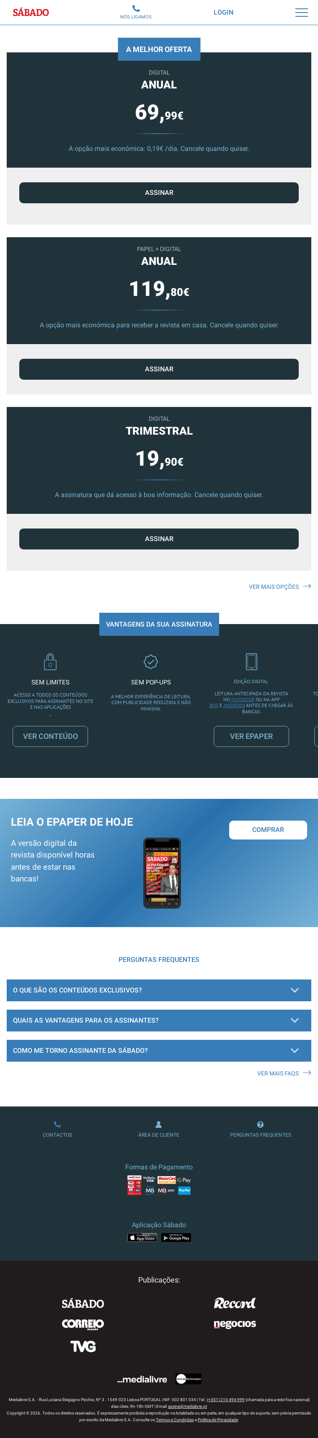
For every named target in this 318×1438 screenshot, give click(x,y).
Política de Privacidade (218, 1419)
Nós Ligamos (136, 12)
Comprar (268, 830)
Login (223, 12)
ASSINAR (159, 369)
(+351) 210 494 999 (226, 1399)
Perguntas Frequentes (260, 1129)
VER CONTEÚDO (50, 736)
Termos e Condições (175, 1419)
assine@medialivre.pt (187, 1406)
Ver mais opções (280, 586)
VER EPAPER (251, 736)
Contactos (57, 1129)
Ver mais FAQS (284, 1073)
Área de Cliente (158, 1129)
